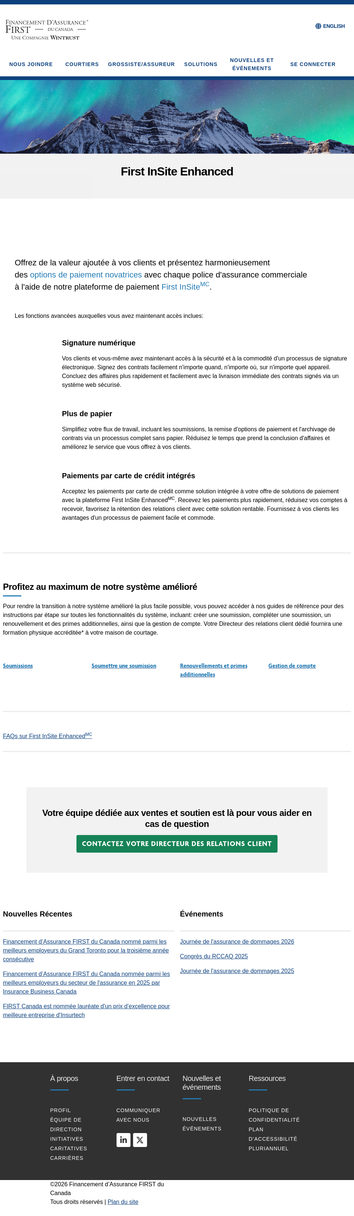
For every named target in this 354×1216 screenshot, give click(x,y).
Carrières (67, 1158)
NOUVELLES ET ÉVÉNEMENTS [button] (252, 64)
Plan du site (123, 1202)
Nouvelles (200, 1119)
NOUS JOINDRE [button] (31, 64)
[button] (177, 844)
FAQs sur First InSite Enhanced (47, 736)
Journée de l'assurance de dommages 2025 (237, 971)
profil (60, 1110)
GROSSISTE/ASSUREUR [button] (141, 64)
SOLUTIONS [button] (201, 64)
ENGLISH (334, 26)
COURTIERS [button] (82, 64)
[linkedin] (123, 1140)
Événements (202, 1129)
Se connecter (313, 64)
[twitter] (140, 1140)
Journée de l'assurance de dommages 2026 (237, 942)
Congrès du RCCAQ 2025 (214, 956)
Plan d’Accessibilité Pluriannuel (273, 1138)
